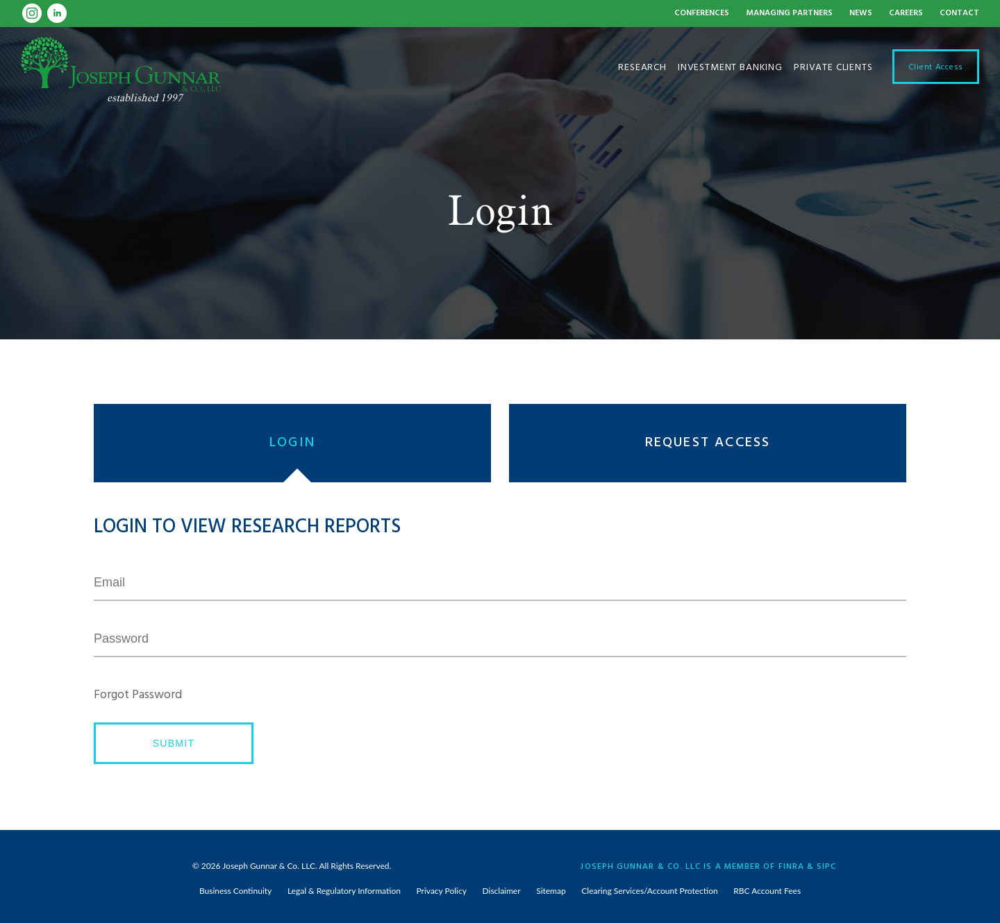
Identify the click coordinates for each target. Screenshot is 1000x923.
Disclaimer (502, 891)
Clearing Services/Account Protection (649, 891)
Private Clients (833, 66)
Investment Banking (730, 66)
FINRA (791, 865)
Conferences (701, 13)
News (860, 13)
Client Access (935, 66)
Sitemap (551, 891)
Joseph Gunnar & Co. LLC (268, 866)
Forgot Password (138, 695)
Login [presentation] (292, 443)
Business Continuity (235, 891)
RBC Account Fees (767, 891)
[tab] (297, 443)
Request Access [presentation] (708, 443)
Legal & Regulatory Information (344, 891)
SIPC (826, 865)
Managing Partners (789, 13)
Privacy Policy (442, 891)
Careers (906, 13)
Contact (959, 13)
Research (642, 66)
